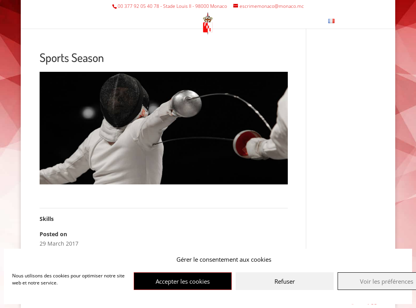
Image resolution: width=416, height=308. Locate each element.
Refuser (284, 281)
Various (211, 21)
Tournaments (164, 21)
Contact (307, 21)
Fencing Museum (263, 21)
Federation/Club (105, 21)
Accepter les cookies (183, 281)
